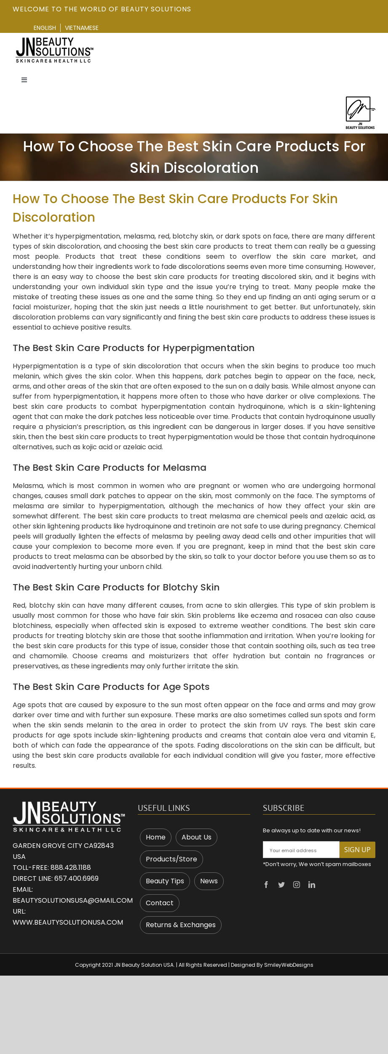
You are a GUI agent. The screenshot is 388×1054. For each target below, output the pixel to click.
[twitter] (281, 884)
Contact (160, 903)
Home (156, 837)
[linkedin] (311, 884)
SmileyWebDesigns (288, 964)
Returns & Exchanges (181, 925)
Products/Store (171, 859)
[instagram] (296, 884)
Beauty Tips (165, 881)
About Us (196, 837)
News (209, 881)
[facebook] (266, 884)
